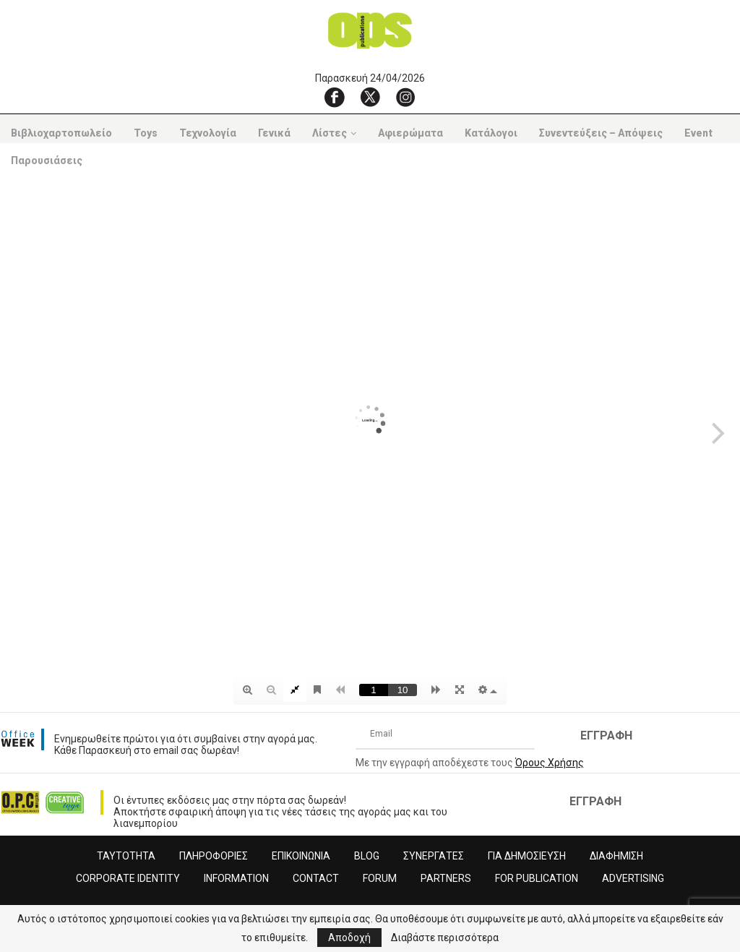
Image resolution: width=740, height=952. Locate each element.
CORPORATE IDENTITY (128, 878)
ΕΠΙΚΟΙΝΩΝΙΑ (301, 856)
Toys (146, 133)
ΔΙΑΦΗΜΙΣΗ (616, 856)
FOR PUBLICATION (536, 878)
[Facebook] (335, 97)
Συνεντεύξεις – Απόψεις (601, 133)
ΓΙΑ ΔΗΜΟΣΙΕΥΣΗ (527, 856)
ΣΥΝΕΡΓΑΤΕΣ (433, 856)
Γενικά (274, 133)
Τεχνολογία (207, 133)
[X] (370, 97)
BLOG (366, 856)
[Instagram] (405, 97)
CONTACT (316, 878)
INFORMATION (236, 878)
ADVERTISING (633, 878)
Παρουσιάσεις (46, 160)
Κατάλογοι (491, 133)
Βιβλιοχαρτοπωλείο (61, 133)
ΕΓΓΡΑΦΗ (606, 735)
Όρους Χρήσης (549, 762)
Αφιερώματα (410, 133)
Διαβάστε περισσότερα (445, 937)
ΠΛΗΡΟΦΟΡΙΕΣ (213, 856)
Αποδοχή (349, 937)
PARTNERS (446, 878)
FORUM (380, 878)
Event (698, 133)
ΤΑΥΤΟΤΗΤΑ (126, 856)
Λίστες (329, 133)
